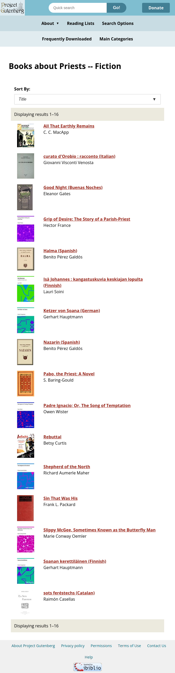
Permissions (101, 645)
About (50, 23)
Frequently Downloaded (67, 39)
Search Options (118, 23)
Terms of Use (129, 645)
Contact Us (156, 645)
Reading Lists (80, 23)
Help (89, 657)
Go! (116, 7)
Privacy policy (73, 645)
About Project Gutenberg (33, 645)
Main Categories (116, 39)
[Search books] (78, 8)
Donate (156, 8)
